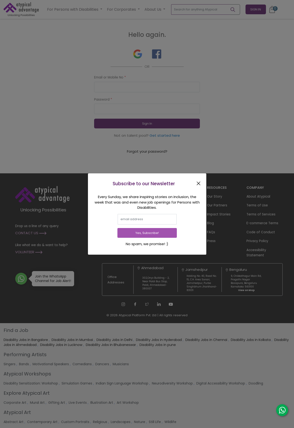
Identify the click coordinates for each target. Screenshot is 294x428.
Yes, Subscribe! (147, 233)
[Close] (199, 183)
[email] (147, 219)
